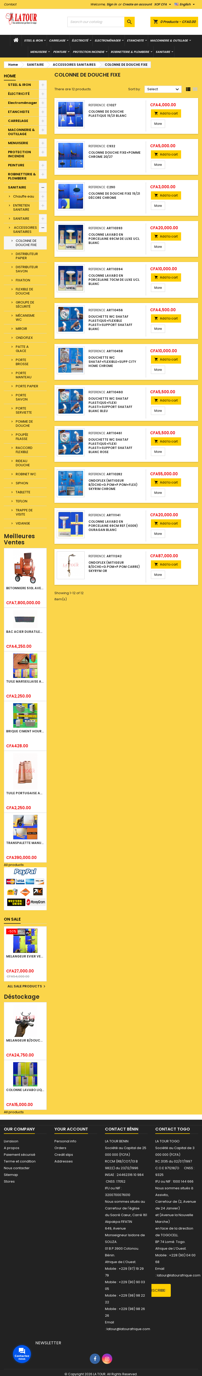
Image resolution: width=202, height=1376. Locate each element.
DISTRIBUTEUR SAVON (27, 269)
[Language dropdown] (185, 4)
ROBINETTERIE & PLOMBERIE (130, 52)
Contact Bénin (121, 1129)
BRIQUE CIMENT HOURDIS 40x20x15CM (25, 731)
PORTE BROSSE (22, 361)
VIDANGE (23, 523)
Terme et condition (20, 1161)
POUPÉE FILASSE (22, 436)
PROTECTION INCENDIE (88, 52)
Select (163, 89)
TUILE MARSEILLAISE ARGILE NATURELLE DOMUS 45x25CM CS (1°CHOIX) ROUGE (25, 681)
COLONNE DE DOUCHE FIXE (26, 242)
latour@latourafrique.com (178, 1275)
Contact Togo (172, 1129)
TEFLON (21, 501)
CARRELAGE (57, 40)
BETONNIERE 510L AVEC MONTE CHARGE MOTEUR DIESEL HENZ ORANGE (25, 588)
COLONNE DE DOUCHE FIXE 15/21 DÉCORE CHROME (114, 195)
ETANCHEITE (135, 40)
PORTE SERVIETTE (24, 410)
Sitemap (11, 1174)
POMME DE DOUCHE (24, 423)
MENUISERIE (38, 52)
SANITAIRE (163, 52)
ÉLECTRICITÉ (80, 40)
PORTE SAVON (22, 397)
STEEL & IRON (33, 40)
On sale (12, 919)
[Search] (101, 22)
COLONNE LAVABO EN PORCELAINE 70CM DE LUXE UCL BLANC (114, 279)
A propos (11, 1147)
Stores (9, 1181)
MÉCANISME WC (25, 317)
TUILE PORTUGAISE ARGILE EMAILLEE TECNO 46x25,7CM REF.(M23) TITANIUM (25, 793)
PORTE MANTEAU (23, 375)
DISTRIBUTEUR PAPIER (27, 255)
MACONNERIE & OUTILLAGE (169, 40)
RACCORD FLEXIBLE (24, 449)
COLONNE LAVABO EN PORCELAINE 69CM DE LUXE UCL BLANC (114, 238)
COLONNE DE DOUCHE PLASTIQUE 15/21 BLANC (107, 113)
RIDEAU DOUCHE (23, 463)
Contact (10, 4)
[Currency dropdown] (163, 4)
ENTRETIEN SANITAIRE (21, 207)
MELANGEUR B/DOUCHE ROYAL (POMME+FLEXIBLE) (25, 1040)
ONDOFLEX (24, 337)
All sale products (27, 986)
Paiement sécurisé (19, 1154)
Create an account (137, 4)
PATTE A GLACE (22, 348)
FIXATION (23, 280)
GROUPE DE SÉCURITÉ (25, 304)
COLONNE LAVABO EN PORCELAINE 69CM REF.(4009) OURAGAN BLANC (113, 525)
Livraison (11, 1141)
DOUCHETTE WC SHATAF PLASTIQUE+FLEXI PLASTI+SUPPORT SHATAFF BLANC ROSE (110, 445)
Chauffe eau (23, 196)
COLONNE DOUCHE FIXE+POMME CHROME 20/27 (114, 154)
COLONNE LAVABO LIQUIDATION (25, 1090)
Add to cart (166, 113)
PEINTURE (59, 52)
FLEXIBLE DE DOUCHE (24, 291)
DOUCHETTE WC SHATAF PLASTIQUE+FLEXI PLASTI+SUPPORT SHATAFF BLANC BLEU (110, 404)
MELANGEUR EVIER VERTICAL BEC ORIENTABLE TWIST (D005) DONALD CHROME (25, 956)
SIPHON (22, 483)
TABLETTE (23, 492)
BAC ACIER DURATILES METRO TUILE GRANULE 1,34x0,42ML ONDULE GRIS (25, 632)
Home (10, 76)
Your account (71, 1129)
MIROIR (21, 328)
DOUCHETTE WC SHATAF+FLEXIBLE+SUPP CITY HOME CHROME (112, 361)
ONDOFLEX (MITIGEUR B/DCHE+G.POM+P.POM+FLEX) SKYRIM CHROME (113, 484)
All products (14, 864)
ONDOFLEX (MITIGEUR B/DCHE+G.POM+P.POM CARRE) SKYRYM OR (114, 566)
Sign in (112, 4)
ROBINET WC (26, 474)
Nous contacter (17, 1168)
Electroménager (107, 40)
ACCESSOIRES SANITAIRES (25, 229)
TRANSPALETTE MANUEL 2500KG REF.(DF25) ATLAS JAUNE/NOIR (25, 843)
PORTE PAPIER (27, 386)
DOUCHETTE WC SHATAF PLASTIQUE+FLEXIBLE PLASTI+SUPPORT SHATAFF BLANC (110, 322)
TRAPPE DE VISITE (24, 512)
